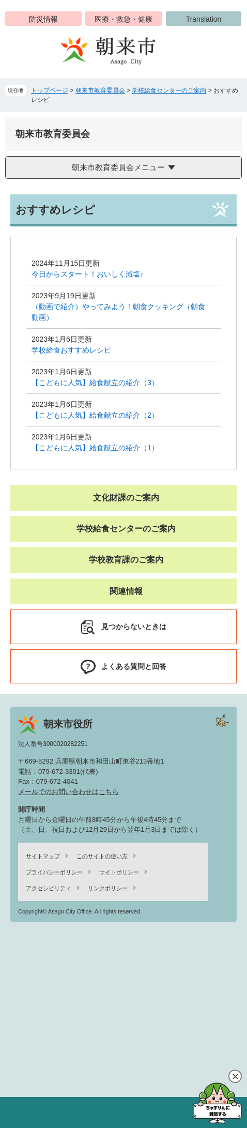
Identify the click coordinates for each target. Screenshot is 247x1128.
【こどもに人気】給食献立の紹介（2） (95, 415)
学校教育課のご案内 (126, 559)
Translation (204, 19)
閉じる (235, 1076)
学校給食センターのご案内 (169, 90)
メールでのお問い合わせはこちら (68, 792)
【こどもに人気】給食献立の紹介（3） (95, 382)
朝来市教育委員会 (100, 90)
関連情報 (126, 591)
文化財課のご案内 (126, 497)
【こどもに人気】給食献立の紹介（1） (95, 448)
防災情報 (43, 19)
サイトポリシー (119, 872)
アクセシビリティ (48, 888)
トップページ (49, 90)
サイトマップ (43, 856)
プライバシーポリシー (54, 872)
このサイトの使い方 (102, 856)
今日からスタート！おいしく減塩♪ (88, 274)
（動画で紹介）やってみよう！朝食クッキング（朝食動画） (118, 312)
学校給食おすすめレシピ (71, 350)
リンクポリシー (108, 888)
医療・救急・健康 (123, 19)
